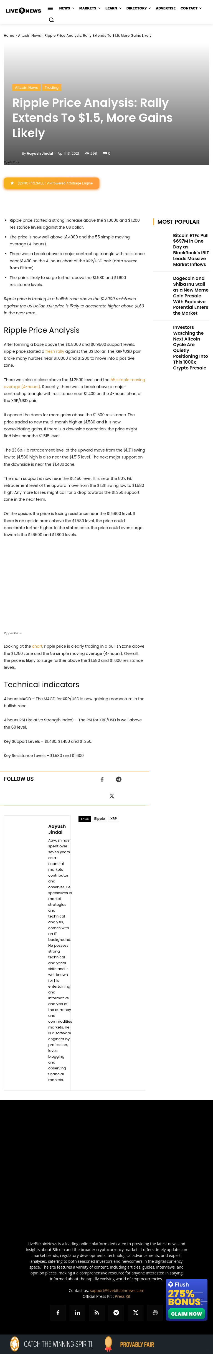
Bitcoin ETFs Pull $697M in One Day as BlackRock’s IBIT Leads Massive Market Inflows (190, 244)
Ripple (99, 819)
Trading (52, 87)
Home (9, 35)
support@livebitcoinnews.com (117, 1290)
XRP (113, 819)
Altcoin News (29, 35)
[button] (51, 20)
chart (37, 646)
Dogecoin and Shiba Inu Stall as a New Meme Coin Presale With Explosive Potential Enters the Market (190, 276)
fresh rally (54, 351)
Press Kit (122, 1296)
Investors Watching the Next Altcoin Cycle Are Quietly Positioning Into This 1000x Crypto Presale (190, 308)
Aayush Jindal (40, 153)
